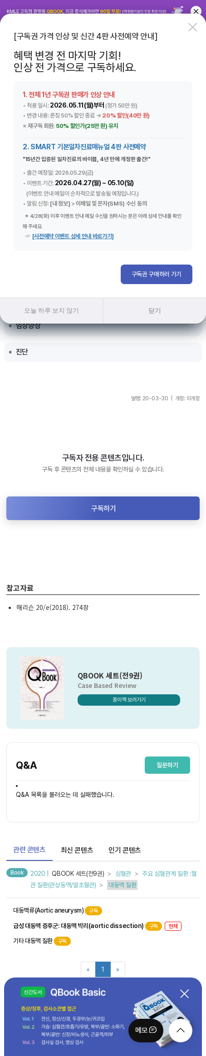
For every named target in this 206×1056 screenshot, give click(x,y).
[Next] (117, 969)
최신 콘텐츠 (77, 850)
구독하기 (103, 508)
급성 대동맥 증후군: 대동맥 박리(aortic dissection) (97, 926)
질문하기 (167, 765)
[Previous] (88, 969)
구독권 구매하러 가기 (156, 274)
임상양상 (28, 325)
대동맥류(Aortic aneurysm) (57, 910)
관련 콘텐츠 (29, 849)
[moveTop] (180, 1030)
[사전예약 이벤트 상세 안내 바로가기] (73, 236)
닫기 (154, 310)
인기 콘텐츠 (124, 850)
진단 (22, 352)
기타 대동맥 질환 (42, 941)
